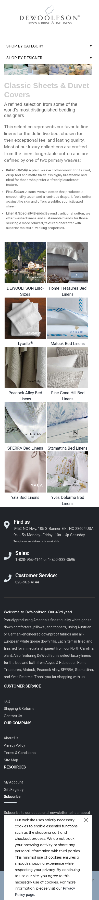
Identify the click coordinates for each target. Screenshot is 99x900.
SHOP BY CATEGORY (50, 46)
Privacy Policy (14, 745)
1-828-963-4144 (28, 559)
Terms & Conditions (20, 753)
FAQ (7, 701)
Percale (21, 170)
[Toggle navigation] (49, 34)
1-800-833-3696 (61, 559)
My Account (13, 782)
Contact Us (13, 716)
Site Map (11, 760)
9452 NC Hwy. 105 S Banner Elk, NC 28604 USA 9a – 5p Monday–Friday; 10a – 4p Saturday (53, 534)
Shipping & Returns (19, 709)
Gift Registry (13, 790)
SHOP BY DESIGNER (50, 58)
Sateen (18, 192)
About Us (11, 738)
